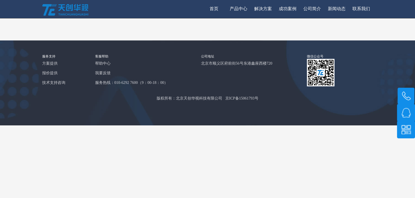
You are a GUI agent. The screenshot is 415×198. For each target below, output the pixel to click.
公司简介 (312, 9)
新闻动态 (337, 9)
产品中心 (238, 9)
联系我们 (361, 9)
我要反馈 (103, 73)
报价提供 (50, 73)
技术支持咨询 (53, 83)
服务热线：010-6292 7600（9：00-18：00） (131, 83)
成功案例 (287, 9)
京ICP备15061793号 (241, 99)
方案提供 (50, 64)
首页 (214, 9)
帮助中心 (103, 64)
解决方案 (263, 9)
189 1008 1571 (406, 96)
